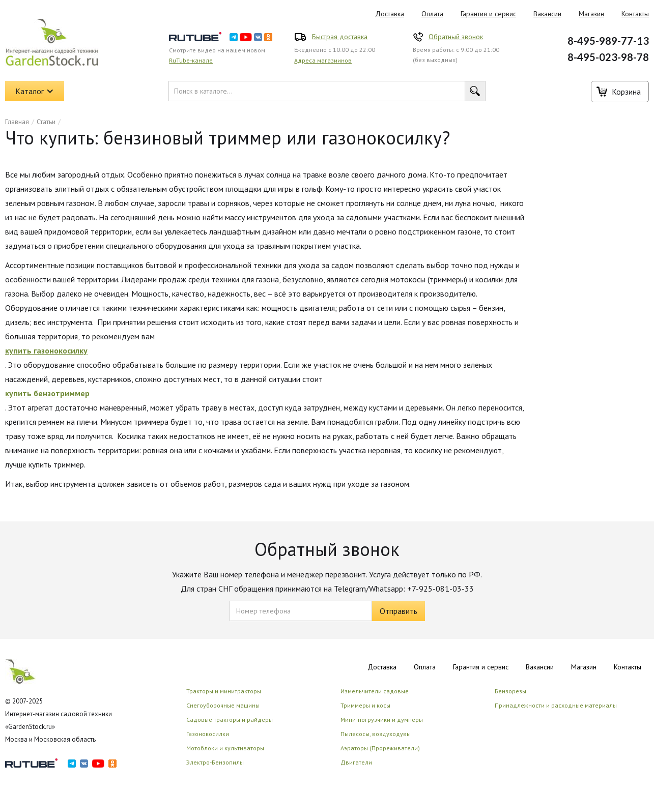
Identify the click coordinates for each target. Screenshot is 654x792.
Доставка (389, 13)
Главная (17, 121)
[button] (34, 91)
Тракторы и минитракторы (223, 691)
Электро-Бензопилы (215, 762)
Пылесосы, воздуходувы (375, 734)
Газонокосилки (207, 734)
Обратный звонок (456, 36)
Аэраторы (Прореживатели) (380, 748)
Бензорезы (510, 691)
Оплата (432, 13)
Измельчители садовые (374, 691)
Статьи (46, 121)
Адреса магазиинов (323, 60)
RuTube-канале (191, 60)
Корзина (626, 91)
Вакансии (547, 13)
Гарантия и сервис (488, 13)
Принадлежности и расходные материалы (556, 705)
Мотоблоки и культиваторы (225, 748)
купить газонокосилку (46, 350)
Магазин (591, 13)
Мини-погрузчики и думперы (381, 719)
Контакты (627, 666)
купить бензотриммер (47, 393)
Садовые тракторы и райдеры (229, 719)
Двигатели (356, 762)
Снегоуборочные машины (223, 705)
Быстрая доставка (339, 36)
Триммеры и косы (365, 705)
